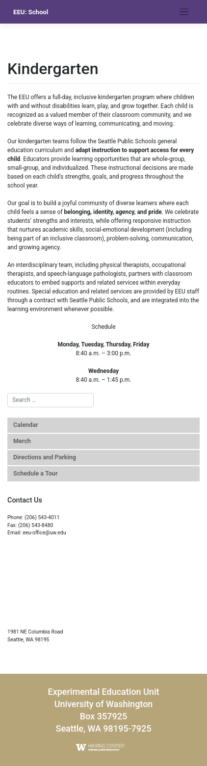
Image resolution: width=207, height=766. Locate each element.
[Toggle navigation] (184, 12)
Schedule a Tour (35, 473)
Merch (22, 441)
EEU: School (30, 12)
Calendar (25, 424)
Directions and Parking (44, 457)
